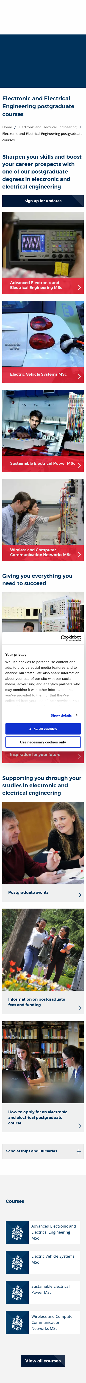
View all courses (43, 1361)
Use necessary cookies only (43, 742)
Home (7, 127)
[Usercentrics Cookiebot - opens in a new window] (61, 638)
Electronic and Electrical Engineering (48, 127)
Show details (61, 715)
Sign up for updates (43, 200)
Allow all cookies (43, 729)
